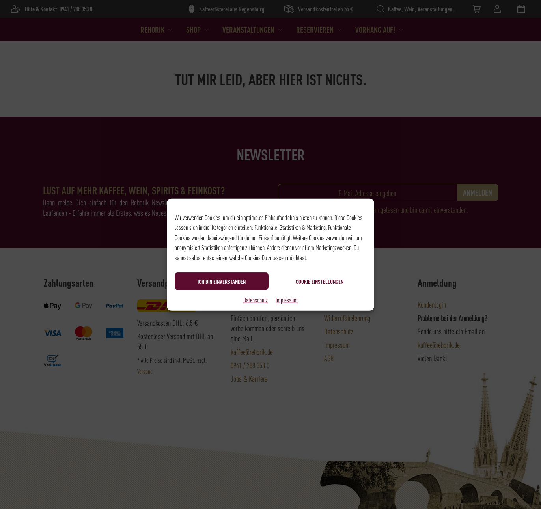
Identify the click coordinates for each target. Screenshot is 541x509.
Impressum (287, 299)
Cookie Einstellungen (319, 281)
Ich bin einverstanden (222, 281)
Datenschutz (255, 299)
